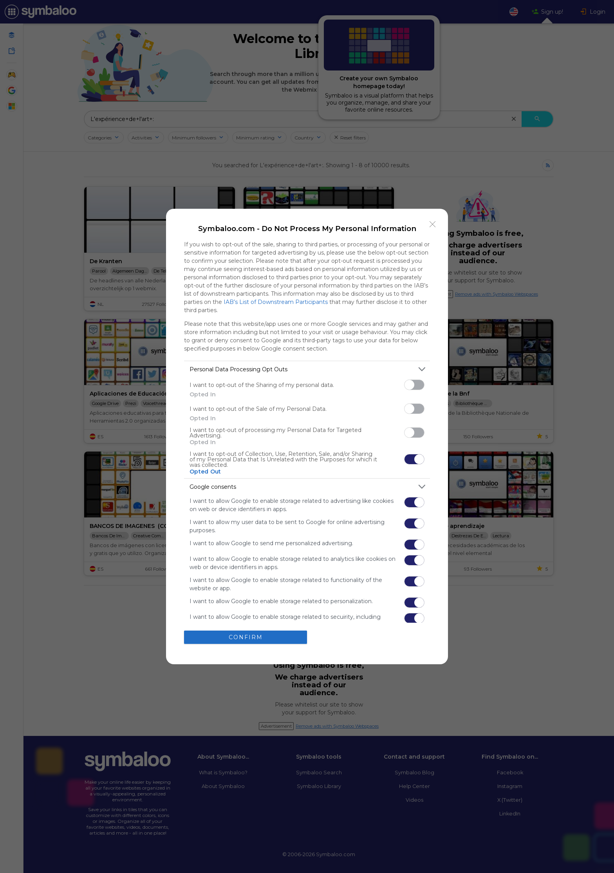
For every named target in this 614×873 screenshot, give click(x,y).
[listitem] (307, 369)
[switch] (414, 385)
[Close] (432, 224)
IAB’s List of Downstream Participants (276, 301)
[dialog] (307, 436)
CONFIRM (246, 637)
